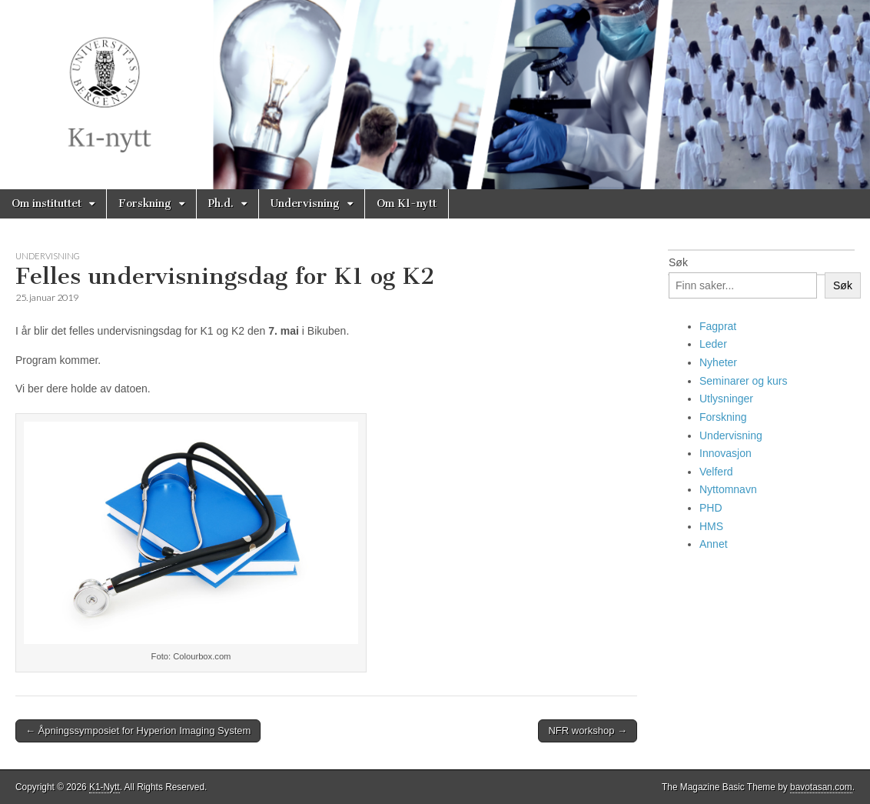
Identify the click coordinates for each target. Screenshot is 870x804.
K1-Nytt (104, 787)
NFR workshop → (587, 730)
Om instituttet (46, 203)
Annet (713, 544)
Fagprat (717, 326)
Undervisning (305, 203)
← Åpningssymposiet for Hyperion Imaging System (138, 730)
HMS (711, 526)
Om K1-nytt (407, 203)
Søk (678, 262)
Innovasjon (725, 453)
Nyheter (718, 362)
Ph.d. (221, 203)
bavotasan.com (821, 787)
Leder (713, 344)
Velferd (716, 471)
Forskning (144, 203)
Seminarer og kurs (743, 381)
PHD (710, 508)
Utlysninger (726, 398)
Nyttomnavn (728, 489)
